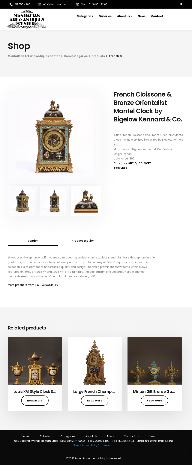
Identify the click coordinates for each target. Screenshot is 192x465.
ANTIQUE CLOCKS (140, 163)
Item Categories (76, 56)
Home (25, 436)
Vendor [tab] (33, 241)
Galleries (105, 16)
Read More (35, 400)
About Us (123, 16)
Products (98, 56)
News (142, 16)
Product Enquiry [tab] (83, 241)
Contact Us (131, 436)
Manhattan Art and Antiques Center (34, 56)
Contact (157, 16)
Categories (85, 16)
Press (110, 436)
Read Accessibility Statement (93, 445)
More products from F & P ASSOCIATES (33, 285)
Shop (124, 168)
